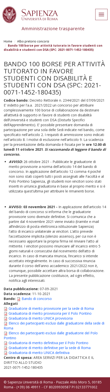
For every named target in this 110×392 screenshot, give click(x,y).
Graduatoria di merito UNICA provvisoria (41, 318)
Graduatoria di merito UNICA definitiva (39, 352)
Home (8, 41)
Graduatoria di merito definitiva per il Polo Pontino (48, 342)
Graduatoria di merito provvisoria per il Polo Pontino (50, 313)
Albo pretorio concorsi (33, 41)
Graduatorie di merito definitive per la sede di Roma (50, 347)
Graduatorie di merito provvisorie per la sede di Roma (51, 308)
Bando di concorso (37, 298)
